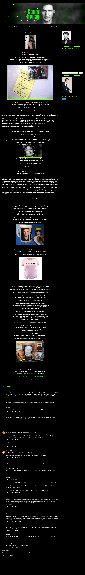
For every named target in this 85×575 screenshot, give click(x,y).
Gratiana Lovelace (9, 496)
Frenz (7, 534)
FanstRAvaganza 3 (37, 381)
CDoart (7, 430)
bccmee (7, 477)
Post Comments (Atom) (12, 555)
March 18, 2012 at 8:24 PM (13, 539)
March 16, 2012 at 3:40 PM (13, 474)
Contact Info (41, 26)
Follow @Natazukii (65, 50)
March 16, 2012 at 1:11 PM (13, 446)
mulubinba (8, 389)
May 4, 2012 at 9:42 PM (12, 547)
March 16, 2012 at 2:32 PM (13, 457)
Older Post (56, 552)
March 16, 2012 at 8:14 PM (13, 506)
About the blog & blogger (31, 26)
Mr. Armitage (53, 381)
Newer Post (4, 552)
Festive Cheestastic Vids (61, 26)
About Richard (9, 26)
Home (2, 26)
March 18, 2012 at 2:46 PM (13, 530)
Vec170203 (8, 450)
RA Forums (22, 26)
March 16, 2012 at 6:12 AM (13, 411)
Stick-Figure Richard (50, 26)
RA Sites (15, 26)
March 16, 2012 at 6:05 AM (13, 404)
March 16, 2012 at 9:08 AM (13, 427)
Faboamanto (8, 509)
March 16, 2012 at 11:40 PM (13, 521)
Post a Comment (5, 550)
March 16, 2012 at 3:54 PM (13, 492)
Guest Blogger (46, 381)
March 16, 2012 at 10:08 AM (13, 439)
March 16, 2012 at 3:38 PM (13, 464)
